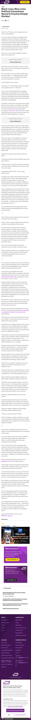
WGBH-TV (3, 661)
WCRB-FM (3, 667)
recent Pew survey (14, 110)
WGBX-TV (9, 661)
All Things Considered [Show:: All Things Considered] (8, 596)
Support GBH (19, 620)
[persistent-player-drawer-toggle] (29, 718)
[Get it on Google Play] (23, 541)
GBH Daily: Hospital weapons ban (11, 608)
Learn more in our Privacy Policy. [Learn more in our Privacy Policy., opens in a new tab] (15, 706)
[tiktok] (18, 657)
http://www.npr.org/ (6, 516)
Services (3, 625)
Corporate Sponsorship (21, 627)
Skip (9, 714)
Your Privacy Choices (20, 714)
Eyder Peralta (6, 26)
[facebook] (25, 657)
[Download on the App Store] (16, 541)
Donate (25, 2)
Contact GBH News (20, 645)
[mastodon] (23, 662)
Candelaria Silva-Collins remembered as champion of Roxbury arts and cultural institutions (15, 599)
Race (14, 526)
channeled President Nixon (8, 277)
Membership (18, 625)
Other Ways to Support (21, 635)
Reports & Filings (5, 652)
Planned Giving (19, 632)
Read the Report (11, 559)
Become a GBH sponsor (15, 62)
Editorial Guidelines (5, 645)
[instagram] (16, 657)
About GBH (4, 620)
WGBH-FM (9, 664)
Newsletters (18, 650)
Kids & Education (5, 622)
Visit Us (17, 652)
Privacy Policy (4, 647)
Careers (3, 627)
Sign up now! (10, 580)
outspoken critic (5, 461)
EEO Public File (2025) (6, 655)
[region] (16, 699)
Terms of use (4, 642)
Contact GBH (19, 642)
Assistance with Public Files (7, 658)
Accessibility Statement (6, 650)
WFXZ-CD (3, 664)
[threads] (23, 657)
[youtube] (20, 657)
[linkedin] (27, 657)
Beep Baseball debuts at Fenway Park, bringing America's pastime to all (14, 593)
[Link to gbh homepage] (6, 2)
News (2, 6)
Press (2, 630)
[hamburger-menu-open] (2, 2)
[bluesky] (22, 657)
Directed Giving (19, 630)
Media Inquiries (19, 647)
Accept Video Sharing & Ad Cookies (15, 710)
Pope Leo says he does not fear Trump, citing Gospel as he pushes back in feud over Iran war (15, 604)
